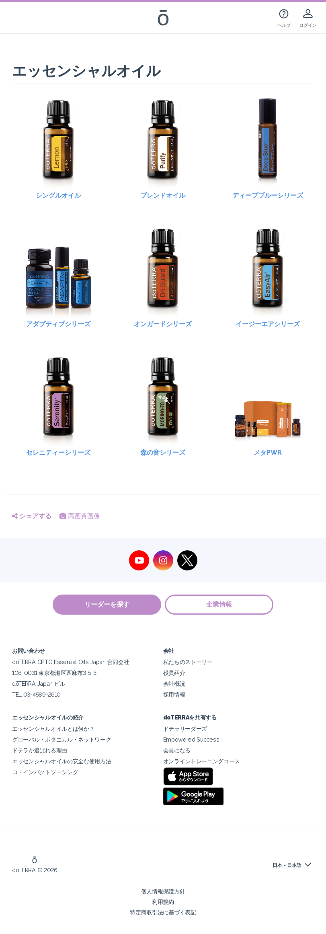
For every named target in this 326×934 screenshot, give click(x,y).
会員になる (177, 750)
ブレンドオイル (162, 195)
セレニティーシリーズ (58, 452)
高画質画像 (79, 516)
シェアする (31, 516)
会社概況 (174, 683)
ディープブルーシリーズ (267, 195)
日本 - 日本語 (287, 865)
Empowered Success (191, 739)
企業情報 (219, 604)
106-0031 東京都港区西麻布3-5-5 (54, 672)
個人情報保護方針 (163, 891)
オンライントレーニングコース (201, 761)
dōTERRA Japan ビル (38, 683)
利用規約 (163, 901)
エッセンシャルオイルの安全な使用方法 (61, 761)
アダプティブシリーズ (58, 324)
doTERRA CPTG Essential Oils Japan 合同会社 (70, 661)
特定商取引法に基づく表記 (163, 912)
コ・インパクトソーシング (45, 771)
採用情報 (174, 694)
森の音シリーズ (162, 452)
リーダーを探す (106, 604)
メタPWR (268, 452)
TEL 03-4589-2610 (36, 694)
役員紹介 (174, 672)
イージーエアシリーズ (268, 324)
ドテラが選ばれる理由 (39, 750)
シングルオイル (58, 195)
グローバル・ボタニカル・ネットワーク (61, 739)
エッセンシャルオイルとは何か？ (53, 728)
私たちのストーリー (188, 661)
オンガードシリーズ (163, 324)
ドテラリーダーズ (185, 728)
